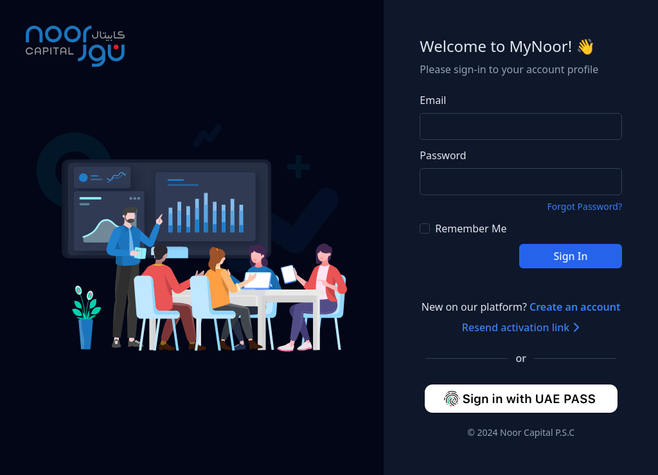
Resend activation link (521, 327)
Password (443, 155)
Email (433, 100)
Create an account (575, 307)
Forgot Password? (584, 206)
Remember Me (463, 228)
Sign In (571, 256)
